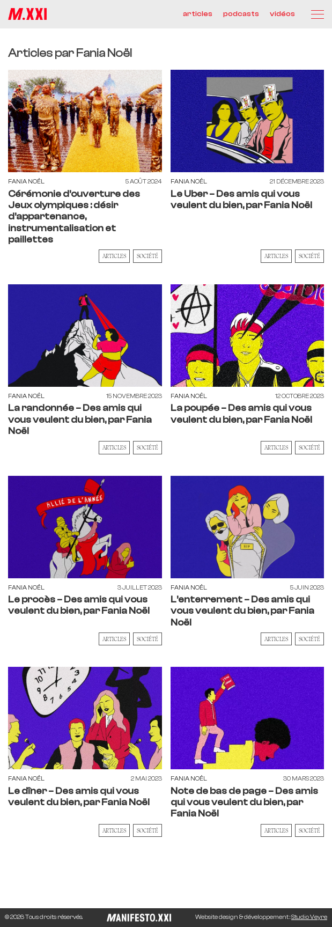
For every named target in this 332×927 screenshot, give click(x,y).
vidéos (282, 14)
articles (197, 14)
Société (147, 256)
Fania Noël (26, 181)
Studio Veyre (309, 917)
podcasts (241, 14)
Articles (114, 256)
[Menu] (317, 14)
